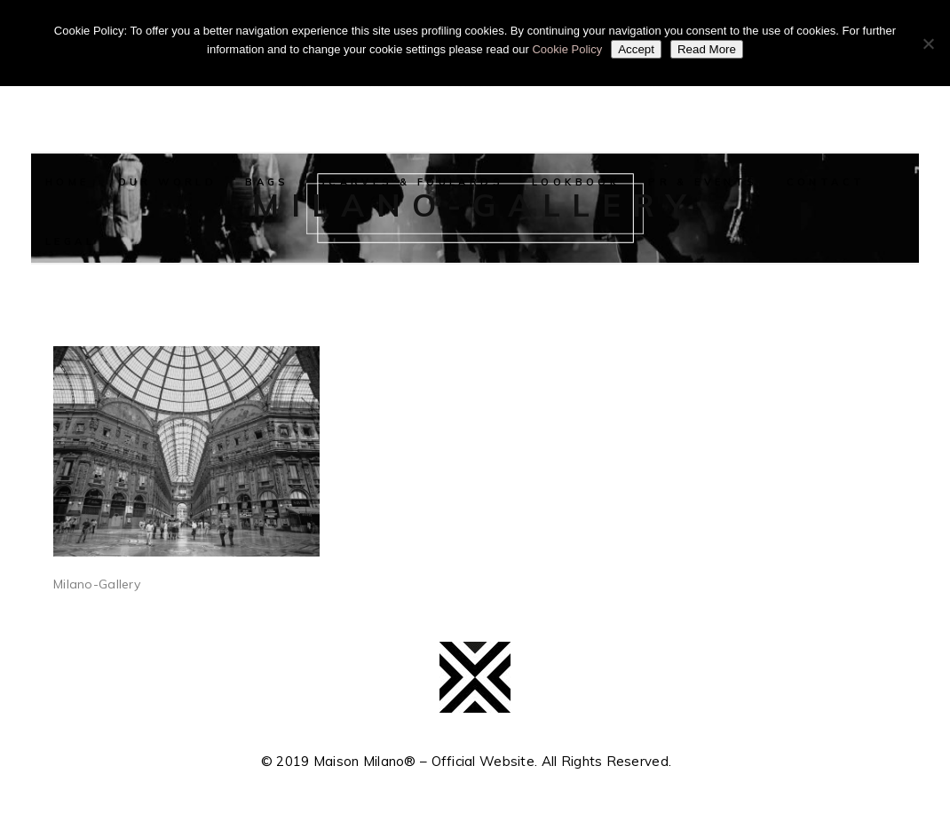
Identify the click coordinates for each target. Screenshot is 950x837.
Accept (636, 49)
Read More (706, 49)
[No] (928, 43)
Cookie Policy (567, 49)
